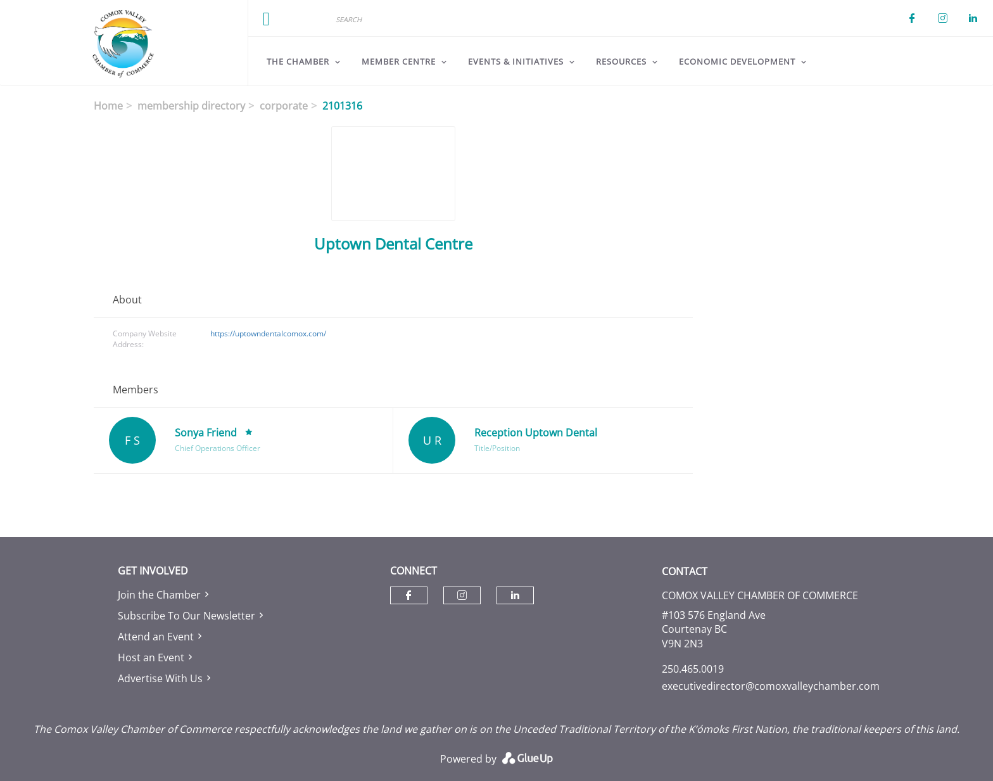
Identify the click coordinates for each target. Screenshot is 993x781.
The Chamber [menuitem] (298, 61)
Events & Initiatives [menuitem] (516, 61)
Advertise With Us (160, 678)
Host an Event (151, 657)
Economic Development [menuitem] (737, 61)
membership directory (191, 106)
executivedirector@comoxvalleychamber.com (771, 686)
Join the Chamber (159, 595)
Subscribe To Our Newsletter (186, 616)
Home (108, 106)
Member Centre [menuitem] (399, 61)
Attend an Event (156, 637)
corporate (284, 106)
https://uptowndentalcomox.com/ (268, 333)
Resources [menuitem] (621, 61)
